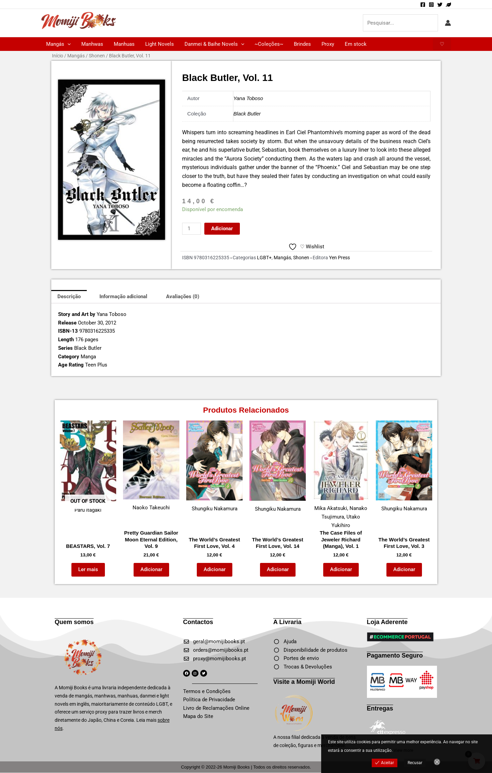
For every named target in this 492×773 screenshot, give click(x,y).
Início (57, 55)
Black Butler (247, 113)
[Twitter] (439, 4)
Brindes (300, 44)
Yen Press (339, 257)
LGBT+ (264, 257)
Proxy (325, 44)
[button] (67, 44)
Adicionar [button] (151, 569)
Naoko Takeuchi (151, 465)
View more (403, 750)
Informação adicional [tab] (123, 296)
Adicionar (222, 228)
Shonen (97, 55)
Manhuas (123, 44)
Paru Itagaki (88, 466)
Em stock (353, 44)
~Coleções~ (267, 44)
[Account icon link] (448, 23)
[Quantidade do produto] (191, 229)
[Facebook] (422, 4)
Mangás (58, 44)
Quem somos (74, 622)
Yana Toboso (248, 98)
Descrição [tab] (69, 296)
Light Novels (158, 44)
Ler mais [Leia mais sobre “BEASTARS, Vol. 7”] (88, 569)
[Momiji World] (448, 4)
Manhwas (92, 44)
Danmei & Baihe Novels (213, 44)
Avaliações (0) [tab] (182, 296)
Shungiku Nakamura (214, 466)
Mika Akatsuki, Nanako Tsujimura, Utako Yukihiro (341, 474)
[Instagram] (431, 4)
